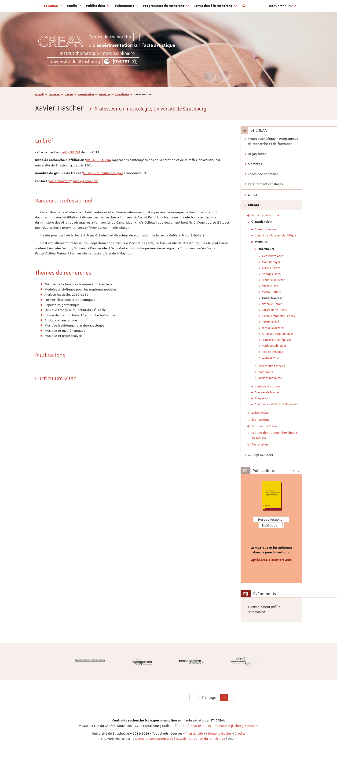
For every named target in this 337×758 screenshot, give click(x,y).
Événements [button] (126, 6)
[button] (244, 6)
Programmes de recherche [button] (166, 6)
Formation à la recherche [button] (215, 6)
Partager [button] (210, 697)
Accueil (39, 94)
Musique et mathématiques (103, 173)
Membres (104, 94)
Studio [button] (74, 6)
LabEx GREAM (70, 152)
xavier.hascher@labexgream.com (73, 181)
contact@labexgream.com (238, 726)
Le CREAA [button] (53, 6)
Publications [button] (98, 6)
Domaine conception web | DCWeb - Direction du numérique (180, 738)
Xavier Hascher (272, 298)
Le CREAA (54, 94)
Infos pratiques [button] (282, 6)
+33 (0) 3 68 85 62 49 (195, 726)
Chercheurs (122, 94)
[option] (271, 528)
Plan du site (194, 733)
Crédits (240, 733)
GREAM (69, 94)
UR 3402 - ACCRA (98, 160)
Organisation (86, 94)
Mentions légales (218, 733)
